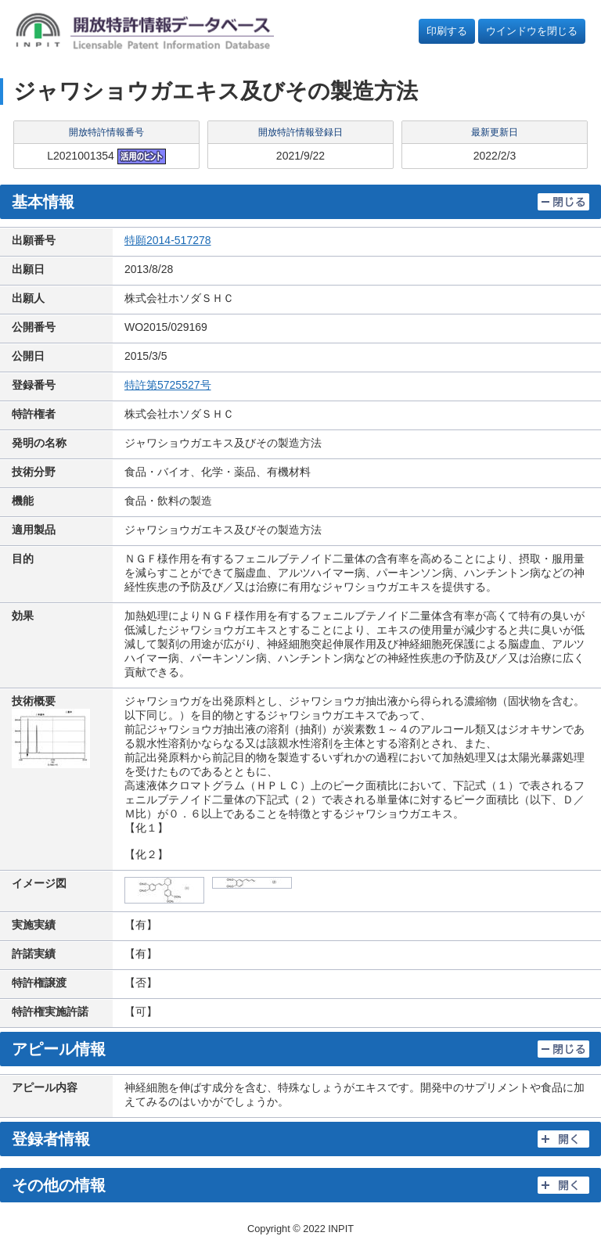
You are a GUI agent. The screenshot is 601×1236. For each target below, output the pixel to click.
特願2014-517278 (167, 240)
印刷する (446, 31)
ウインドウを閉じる (532, 31)
